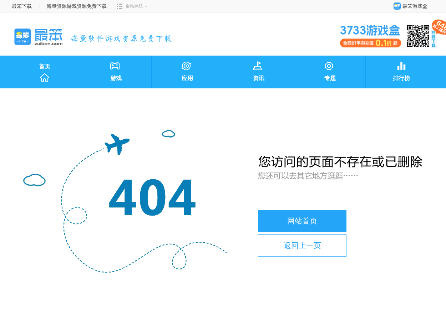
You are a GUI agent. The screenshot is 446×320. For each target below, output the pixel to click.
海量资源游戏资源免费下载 (76, 6)
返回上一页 (302, 245)
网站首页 (302, 221)
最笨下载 (22, 6)
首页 (44, 73)
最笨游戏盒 (408, 6)
